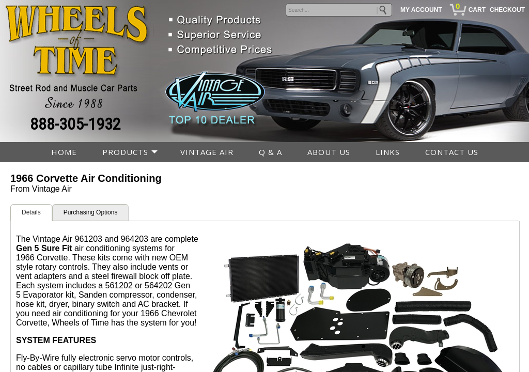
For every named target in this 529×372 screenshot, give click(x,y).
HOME (64, 152)
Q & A (270, 152)
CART (477, 9)
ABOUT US (328, 152)
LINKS (388, 152)
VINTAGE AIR (207, 152)
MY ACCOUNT (421, 9)
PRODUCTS (125, 152)
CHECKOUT (507, 9)
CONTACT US (451, 152)
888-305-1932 (75, 124)
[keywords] (339, 10)
